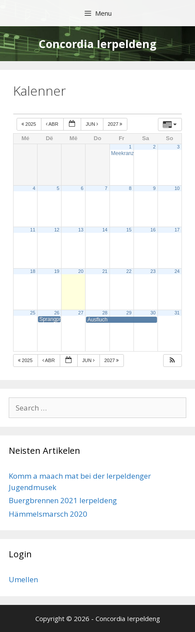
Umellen (23, 579)
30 (153, 312)
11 (32, 229)
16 (153, 229)
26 (56, 312)
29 (129, 312)
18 (32, 271)
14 (104, 229)
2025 (29, 124)
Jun (92, 124)
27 (80, 312)
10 (177, 188)
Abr (53, 124)
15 (129, 229)
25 (32, 312)
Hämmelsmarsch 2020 (48, 514)
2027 (116, 124)
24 (177, 271)
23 (153, 271)
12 (56, 229)
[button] (172, 360)
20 (80, 271)
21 (104, 271)
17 (177, 229)
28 (104, 312)
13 (80, 229)
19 (56, 271)
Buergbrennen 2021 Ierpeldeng (63, 500)
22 (129, 271)
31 (177, 312)
